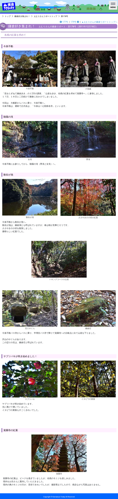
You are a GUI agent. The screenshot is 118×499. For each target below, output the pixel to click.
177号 (64, 22)
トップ (8, 16)
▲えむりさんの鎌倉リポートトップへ (99, 22)
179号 (75, 22)
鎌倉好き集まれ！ (22, 16)
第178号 (64, 16)
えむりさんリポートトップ (45, 16)
